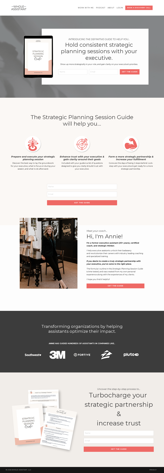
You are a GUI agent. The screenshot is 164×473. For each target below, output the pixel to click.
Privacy (153, 470)
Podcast (100, 8)
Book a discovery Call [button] (139, 8)
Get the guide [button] (82, 203)
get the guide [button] (129, 72)
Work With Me (86, 8)
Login (120, 8)
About (111, 8)
